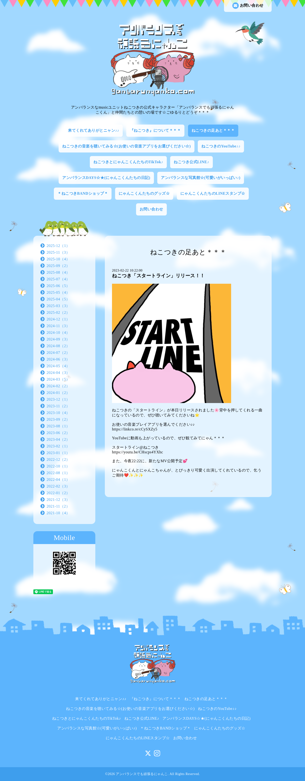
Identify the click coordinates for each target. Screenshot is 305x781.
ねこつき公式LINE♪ (191, 162)
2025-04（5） (58, 299)
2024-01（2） (58, 393)
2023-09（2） (58, 419)
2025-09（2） (58, 266)
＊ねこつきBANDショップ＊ (82, 193)
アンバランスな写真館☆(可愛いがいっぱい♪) (200, 178)
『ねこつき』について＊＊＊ (155, 130)
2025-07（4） (58, 279)
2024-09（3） (58, 339)
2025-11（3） (58, 252)
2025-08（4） (58, 272)
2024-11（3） (58, 326)
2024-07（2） (58, 353)
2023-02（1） (58, 446)
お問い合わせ (248, 5)
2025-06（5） (58, 286)
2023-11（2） (58, 406)
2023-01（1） (58, 453)
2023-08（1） (58, 426)
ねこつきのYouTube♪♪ (220, 146)
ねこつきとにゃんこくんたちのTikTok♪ (128, 162)
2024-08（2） (58, 346)
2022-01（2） (58, 493)
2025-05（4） (58, 292)
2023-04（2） (58, 439)
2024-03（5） (58, 379)
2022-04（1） (58, 479)
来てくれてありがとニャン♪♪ (93, 130)
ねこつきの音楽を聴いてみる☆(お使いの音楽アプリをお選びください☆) (126, 146)
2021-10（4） (58, 513)
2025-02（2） (58, 312)
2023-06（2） (58, 433)
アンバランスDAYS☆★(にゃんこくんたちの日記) (106, 178)
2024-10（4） (58, 332)
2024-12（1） (58, 319)
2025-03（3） (58, 306)
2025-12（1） (58, 246)
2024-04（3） (58, 373)
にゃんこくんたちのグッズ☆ (144, 193)
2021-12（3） (58, 500)
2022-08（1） (58, 473)
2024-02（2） (58, 386)
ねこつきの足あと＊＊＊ (213, 130)
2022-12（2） (58, 459)
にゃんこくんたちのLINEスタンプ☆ (212, 193)
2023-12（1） (58, 399)
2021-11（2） (58, 506)
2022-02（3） (58, 486)
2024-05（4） (58, 366)
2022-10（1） (58, 466)
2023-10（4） (58, 413)
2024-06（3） (58, 359)
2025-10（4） (58, 259)
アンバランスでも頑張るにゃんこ (142, 774)
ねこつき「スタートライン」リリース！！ (158, 275)
